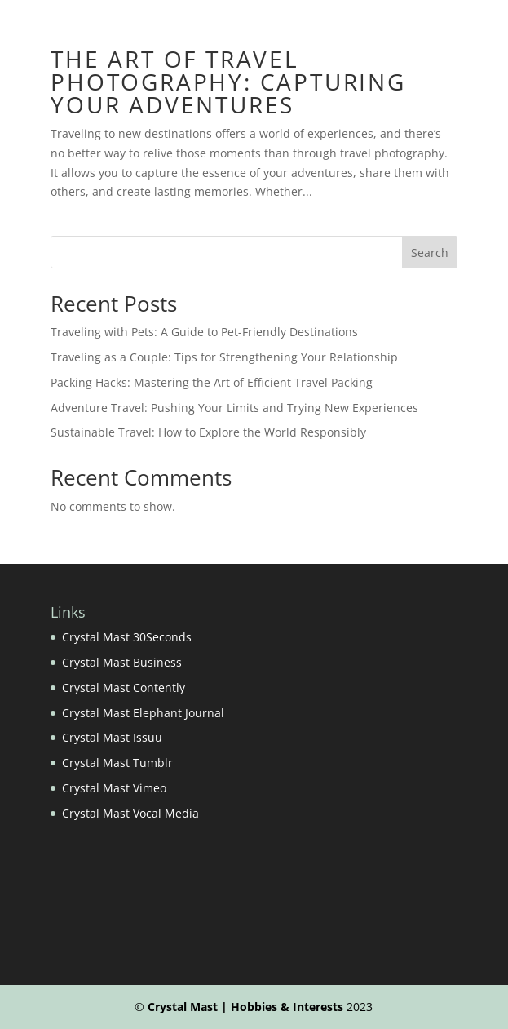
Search (429, 252)
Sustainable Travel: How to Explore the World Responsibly (208, 432)
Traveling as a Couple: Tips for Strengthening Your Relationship (224, 357)
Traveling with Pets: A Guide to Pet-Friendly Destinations (204, 331)
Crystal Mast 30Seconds (127, 637)
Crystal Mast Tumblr (117, 762)
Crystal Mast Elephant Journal (143, 713)
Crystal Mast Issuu (112, 737)
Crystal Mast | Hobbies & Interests (245, 1006)
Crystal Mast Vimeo (114, 788)
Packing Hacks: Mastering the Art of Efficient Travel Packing (212, 382)
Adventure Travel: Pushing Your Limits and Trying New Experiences (234, 407)
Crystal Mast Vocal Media (130, 813)
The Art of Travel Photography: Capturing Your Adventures (228, 81)
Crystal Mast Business (122, 662)
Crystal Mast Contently (123, 687)
